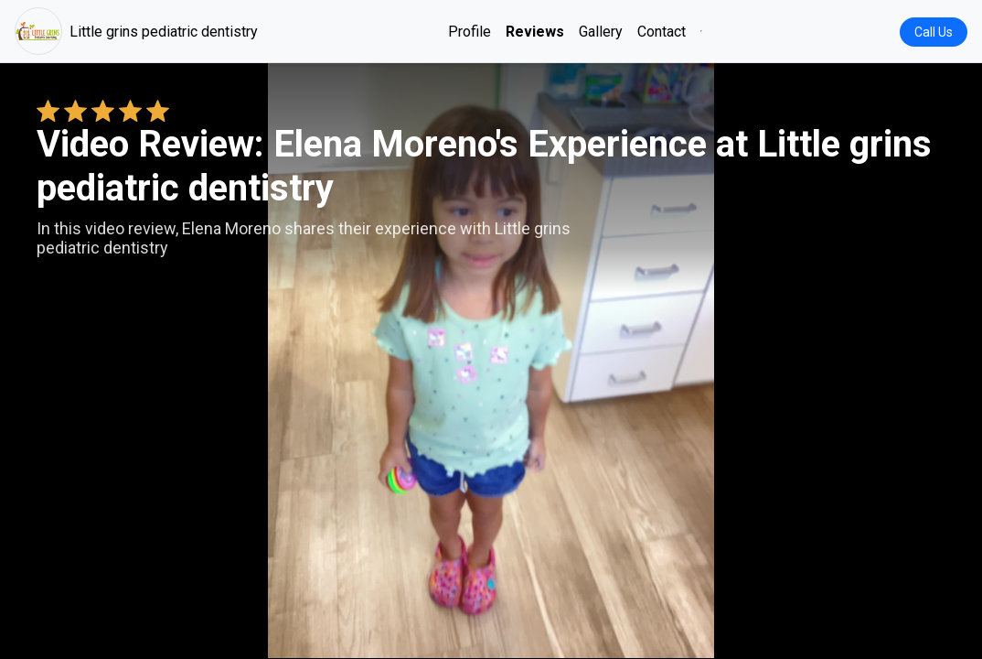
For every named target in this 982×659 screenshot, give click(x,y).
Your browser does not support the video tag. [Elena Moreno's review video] (491, 360)
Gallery (601, 31)
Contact (661, 31)
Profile (469, 31)
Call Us (933, 32)
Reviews (535, 31)
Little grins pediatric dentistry (136, 31)
